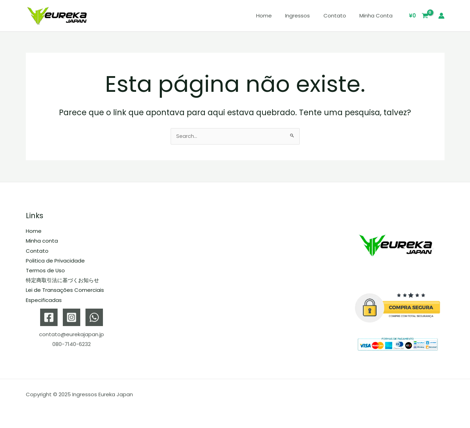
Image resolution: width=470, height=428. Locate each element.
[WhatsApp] (94, 316)
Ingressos (304, 15)
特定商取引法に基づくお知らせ (62, 279)
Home (274, 15)
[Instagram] (71, 316)
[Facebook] (49, 316)
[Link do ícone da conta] (441, 16)
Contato (339, 15)
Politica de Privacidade (55, 260)
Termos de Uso (45, 270)
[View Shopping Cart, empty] (418, 16)
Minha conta (377, 15)
